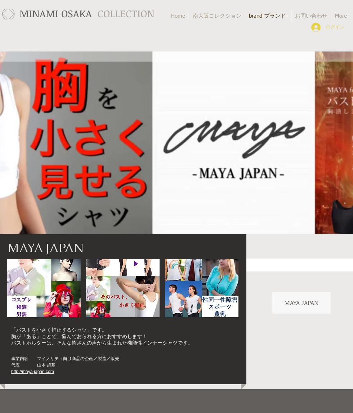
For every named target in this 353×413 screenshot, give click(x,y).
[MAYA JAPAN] (301, 303)
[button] (44, 288)
